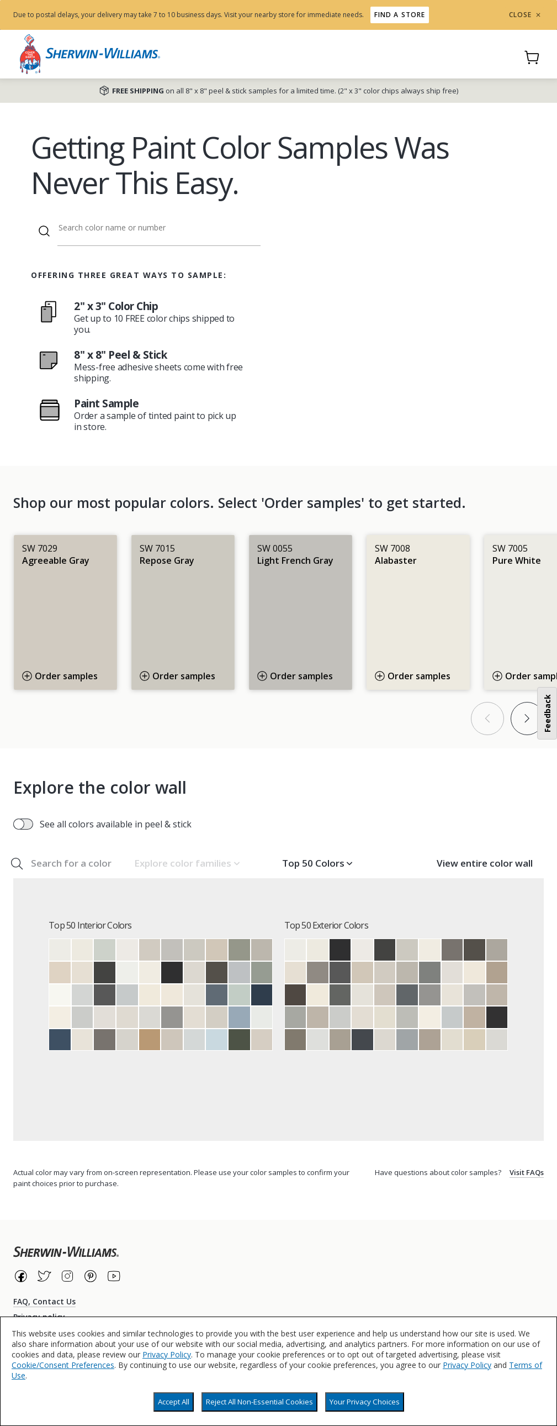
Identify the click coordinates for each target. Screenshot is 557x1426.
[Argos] (407, 1017)
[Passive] (82, 1017)
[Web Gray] (407, 995)
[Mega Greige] (429, 1040)
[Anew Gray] (497, 995)
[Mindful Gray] (262, 950)
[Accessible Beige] (216, 950)
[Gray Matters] (295, 1017)
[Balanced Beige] (474, 1017)
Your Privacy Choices (365, 1402)
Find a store (399, 14)
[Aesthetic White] (194, 1017)
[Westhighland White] (60, 1017)
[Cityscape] (429, 972)
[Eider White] (104, 1017)
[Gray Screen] (127, 995)
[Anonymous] (295, 1040)
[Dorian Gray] (497, 950)
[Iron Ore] (104, 972)
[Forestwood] (239, 1040)
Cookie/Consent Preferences (63, 1365)
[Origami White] (194, 995)
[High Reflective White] (60, 995)
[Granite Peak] (216, 995)
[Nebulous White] (317, 1040)
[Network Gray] (407, 1040)
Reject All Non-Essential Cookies (259, 1402)
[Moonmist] (216, 1040)
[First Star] (150, 1017)
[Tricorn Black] (172, 972)
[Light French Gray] (172, 950)
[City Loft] (127, 1017)
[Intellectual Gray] (340, 1040)
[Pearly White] (82, 1040)
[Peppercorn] (104, 995)
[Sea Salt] (104, 950)
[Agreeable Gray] (150, 950)
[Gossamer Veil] (216, 1017)
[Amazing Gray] (317, 1017)
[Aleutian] (239, 1017)
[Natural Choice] (385, 1017)
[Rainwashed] (239, 995)
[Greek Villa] (150, 972)
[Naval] (262, 995)
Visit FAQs (527, 1172)
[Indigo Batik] (60, 1040)
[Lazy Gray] (239, 972)
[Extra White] (127, 972)
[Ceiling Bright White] (262, 1017)
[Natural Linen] (60, 972)
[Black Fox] (295, 995)
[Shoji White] (82, 972)
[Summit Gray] (172, 1017)
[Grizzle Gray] (340, 995)
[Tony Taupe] (497, 972)
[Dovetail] (317, 972)
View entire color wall (485, 863)
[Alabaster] (82, 950)
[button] (186, 863)
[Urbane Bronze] (216, 972)
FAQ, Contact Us (44, 1301)
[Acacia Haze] (262, 972)
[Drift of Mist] (194, 972)
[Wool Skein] (474, 1040)
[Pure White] (60, 950)
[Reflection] (82, 995)
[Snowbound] (127, 950)
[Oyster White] (452, 1040)
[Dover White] (150, 995)
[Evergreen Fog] (239, 950)
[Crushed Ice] (127, 1040)
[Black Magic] (497, 1017)
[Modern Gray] (262, 1040)
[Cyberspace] (362, 1040)
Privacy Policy (166, 1354)
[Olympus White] (194, 1040)
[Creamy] (172, 995)
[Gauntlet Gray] (104, 1040)
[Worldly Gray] (172, 1040)
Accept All (173, 1402)
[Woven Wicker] (150, 1040)
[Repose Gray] (194, 950)
